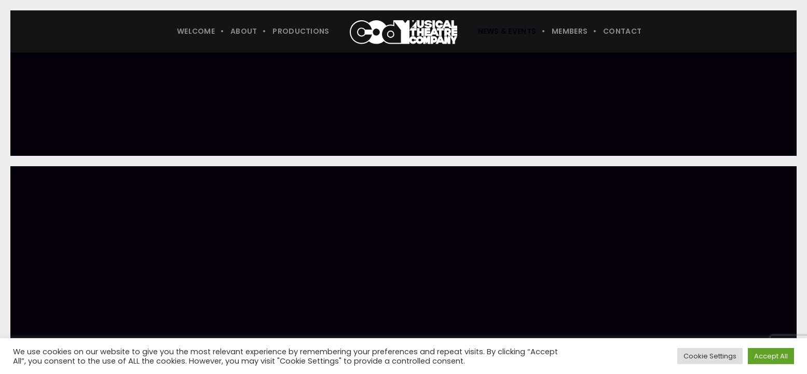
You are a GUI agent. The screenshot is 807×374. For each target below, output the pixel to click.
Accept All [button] (771, 356)
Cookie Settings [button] (709, 356)
